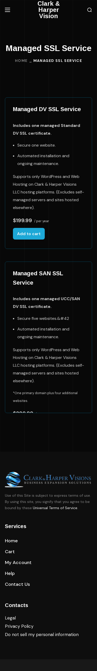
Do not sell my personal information (42, 634)
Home (21, 60)
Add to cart (29, 233)
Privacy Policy (19, 626)
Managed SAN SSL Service (38, 278)
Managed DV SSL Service (47, 109)
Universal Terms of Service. (55, 508)
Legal (10, 618)
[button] (89, 10)
